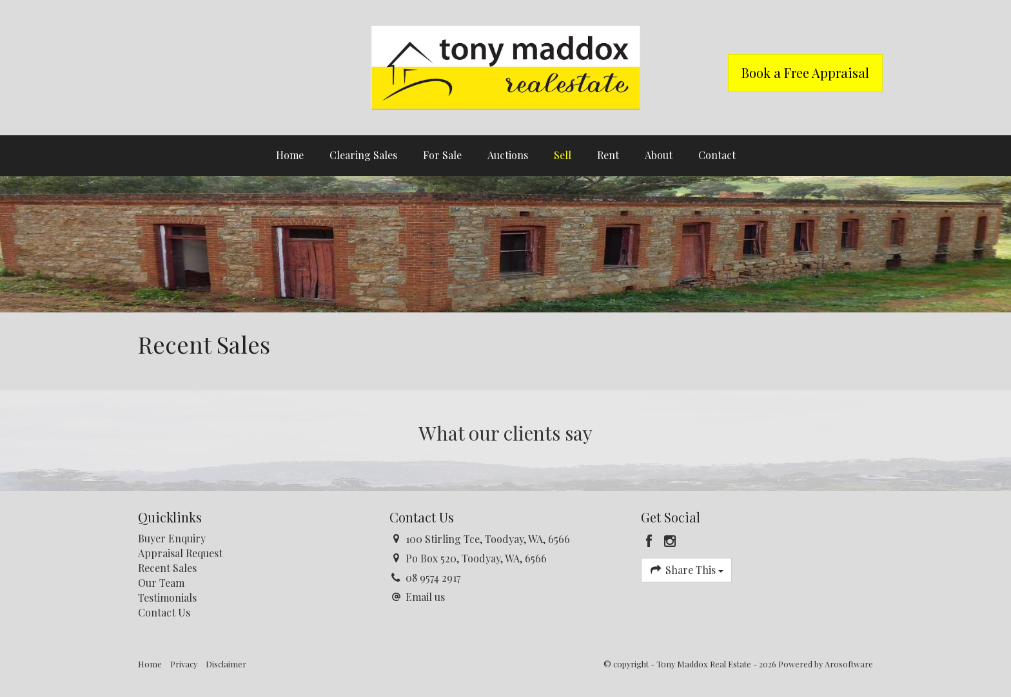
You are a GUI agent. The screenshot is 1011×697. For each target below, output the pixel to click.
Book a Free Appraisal (805, 72)
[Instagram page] (670, 541)
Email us (425, 597)
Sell (562, 155)
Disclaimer (226, 663)
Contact (717, 155)
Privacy (183, 663)
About (658, 155)
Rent (608, 155)
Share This (686, 569)
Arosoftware (849, 663)
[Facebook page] (651, 541)
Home (290, 155)
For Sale (442, 155)
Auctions (507, 155)
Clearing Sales (363, 155)
